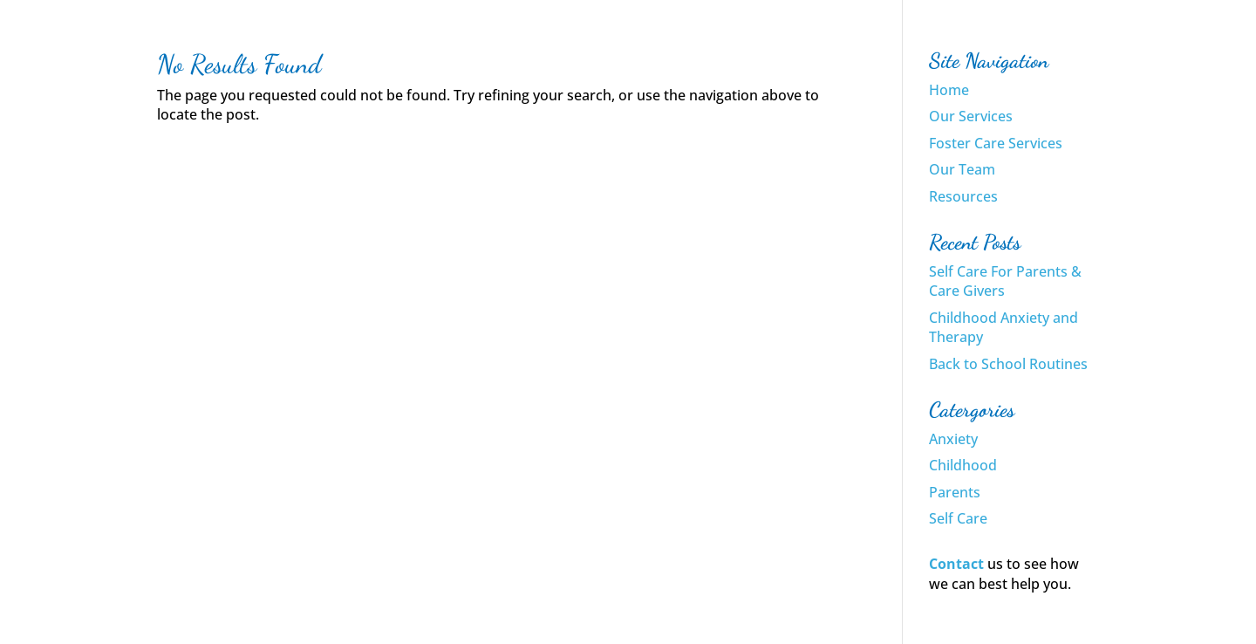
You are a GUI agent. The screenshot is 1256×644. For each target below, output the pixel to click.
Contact (956, 563)
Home (949, 89)
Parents (954, 492)
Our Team (962, 169)
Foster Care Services (995, 143)
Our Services (971, 116)
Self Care (958, 518)
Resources (963, 196)
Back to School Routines (1008, 363)
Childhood (963, 465)
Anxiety (953, 439)
